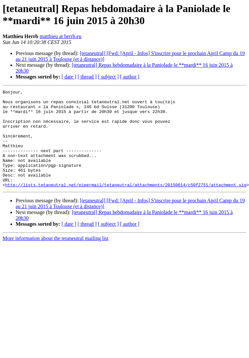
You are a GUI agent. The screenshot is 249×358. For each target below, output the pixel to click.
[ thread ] (87, 76)
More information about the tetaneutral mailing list (55, 258)
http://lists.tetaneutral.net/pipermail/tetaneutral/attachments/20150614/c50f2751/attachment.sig (125, 204)
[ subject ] (108, 76)
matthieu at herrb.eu (60, 36)
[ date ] (69, 76)
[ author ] (130, 76)
